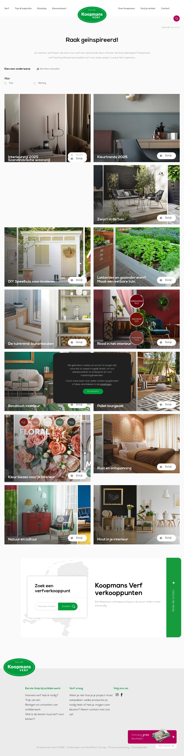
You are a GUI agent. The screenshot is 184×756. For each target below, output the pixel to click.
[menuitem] (9, 8)
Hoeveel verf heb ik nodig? (41, 695)
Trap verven (32, 700)
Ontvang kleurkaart (151, 736)
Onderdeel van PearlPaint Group (86, 748)
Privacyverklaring (119, 748)
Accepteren (93, 391)
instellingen (105, 384)
